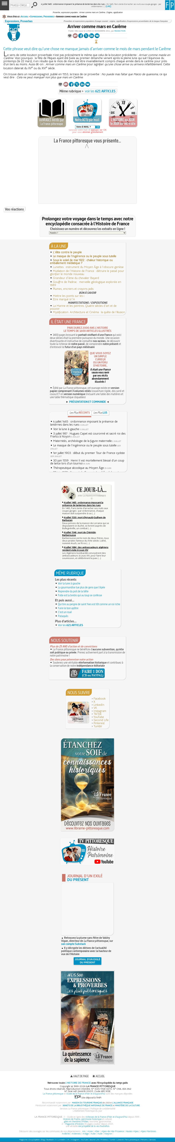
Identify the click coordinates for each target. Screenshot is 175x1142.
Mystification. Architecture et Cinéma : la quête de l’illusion (89, 312)
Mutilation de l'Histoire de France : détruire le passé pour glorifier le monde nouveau (87, 272)
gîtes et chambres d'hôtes (76, 1121)
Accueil (24, 16)
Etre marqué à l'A (64, 299)
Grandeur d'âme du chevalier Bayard (76, 278)
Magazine (23, 1139)
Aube (93, 1133)
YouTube (98, 717)
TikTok (97, 714)
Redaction (119, 31)
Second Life (101, 720)
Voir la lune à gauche (66, 429)
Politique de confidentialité (102, 1108)
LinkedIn (98, 705)
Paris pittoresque (132, 1139)
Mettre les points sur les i (68, 296)
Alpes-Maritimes (148, 1131)
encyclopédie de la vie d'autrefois (93, 1126)
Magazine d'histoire (74, 1123)
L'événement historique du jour (87, 1110)
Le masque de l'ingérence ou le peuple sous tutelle (85, 445)
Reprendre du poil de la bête (73, 591)
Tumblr (97, 726)
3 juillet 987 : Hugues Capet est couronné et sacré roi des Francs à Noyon (87, 435)
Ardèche (66, 1133)
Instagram (99, 711)
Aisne (90, 1131)
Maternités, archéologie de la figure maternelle (82, 441)
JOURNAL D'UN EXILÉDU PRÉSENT (87, 961)
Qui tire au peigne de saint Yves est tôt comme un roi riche (89, 604)
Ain (83, 1131)
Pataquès (63, 616)
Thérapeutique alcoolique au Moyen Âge (78, 468)
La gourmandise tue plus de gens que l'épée (81, 587)
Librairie (120, 1139)
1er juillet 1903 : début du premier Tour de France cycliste (89, 453)
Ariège (86, 1133)
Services (152, 1139)
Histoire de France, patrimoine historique (82, 1119)
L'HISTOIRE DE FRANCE (78, 1082)
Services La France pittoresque (74, 1108)
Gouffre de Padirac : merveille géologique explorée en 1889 (85, 283)
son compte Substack (73, 944)
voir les (100, 91)
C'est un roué (65, 612)
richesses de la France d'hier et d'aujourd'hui (106, 1116)
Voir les (70, 625)
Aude (99, 1133)
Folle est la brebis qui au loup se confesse (80, 595)
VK (95, 708)
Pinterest (99, 723)
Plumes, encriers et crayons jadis (73, 289)
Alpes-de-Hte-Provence (112, 1131)
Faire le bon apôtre (68, 608)
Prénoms (144, 1139)
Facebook (99, 698)
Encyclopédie (34, 1139)
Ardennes (76, 1133)
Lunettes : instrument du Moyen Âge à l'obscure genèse (88, 267)
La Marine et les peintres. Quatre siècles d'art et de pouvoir (83, 307)
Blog (43, 1139)
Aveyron (108, 1133)
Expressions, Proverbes (42, 16)
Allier (97, 1131)
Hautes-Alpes (132, 1131)
